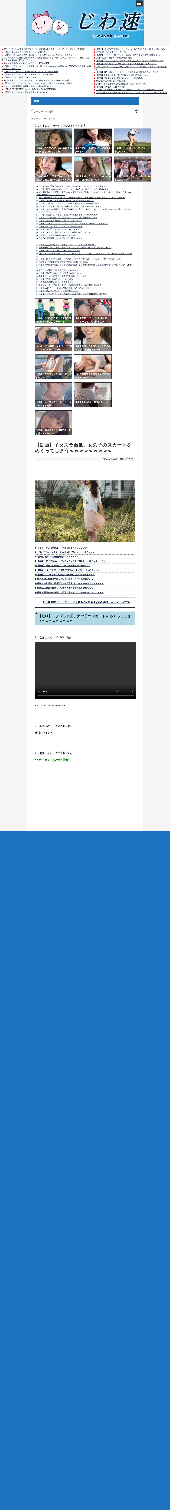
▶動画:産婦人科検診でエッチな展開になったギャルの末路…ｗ (64, 579)
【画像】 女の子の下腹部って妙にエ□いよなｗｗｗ (60, 221)
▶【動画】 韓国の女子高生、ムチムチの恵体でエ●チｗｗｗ (62, 565)
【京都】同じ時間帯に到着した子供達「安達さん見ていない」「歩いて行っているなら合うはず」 (80, 259)
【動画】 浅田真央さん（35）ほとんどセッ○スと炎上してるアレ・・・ (126, 64)
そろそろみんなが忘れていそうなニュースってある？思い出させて (67, 245)
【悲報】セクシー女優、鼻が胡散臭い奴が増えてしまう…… (122, 75)
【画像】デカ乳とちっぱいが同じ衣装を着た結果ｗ (60, 226)
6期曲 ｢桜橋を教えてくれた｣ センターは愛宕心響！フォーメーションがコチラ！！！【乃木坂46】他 (82, 198)
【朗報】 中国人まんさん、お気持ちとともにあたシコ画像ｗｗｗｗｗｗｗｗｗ (129, 61)
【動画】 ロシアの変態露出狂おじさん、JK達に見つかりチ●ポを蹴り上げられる (130, 49)
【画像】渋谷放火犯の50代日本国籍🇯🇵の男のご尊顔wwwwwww (31, 72)
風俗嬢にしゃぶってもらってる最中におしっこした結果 (62, 276)
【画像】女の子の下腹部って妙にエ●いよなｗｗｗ (60, 229)
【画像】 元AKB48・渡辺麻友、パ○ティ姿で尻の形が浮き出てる (66, 201)
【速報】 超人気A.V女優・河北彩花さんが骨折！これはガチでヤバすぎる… (71, 206)
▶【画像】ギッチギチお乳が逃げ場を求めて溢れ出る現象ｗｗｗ (65, 574)
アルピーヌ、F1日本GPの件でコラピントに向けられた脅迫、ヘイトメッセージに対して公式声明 (45, 49)
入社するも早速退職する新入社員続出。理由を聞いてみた (28, 86)
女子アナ (128, 458)
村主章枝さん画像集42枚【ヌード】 (111, 52)
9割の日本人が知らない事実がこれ (111, 81)
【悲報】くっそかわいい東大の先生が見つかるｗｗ (26, 92)
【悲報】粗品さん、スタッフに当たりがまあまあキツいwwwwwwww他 (69, 203)
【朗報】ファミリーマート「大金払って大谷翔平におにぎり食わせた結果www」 (73, 294)
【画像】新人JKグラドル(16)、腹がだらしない (58, 291)
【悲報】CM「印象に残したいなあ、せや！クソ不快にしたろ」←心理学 (127, 72)
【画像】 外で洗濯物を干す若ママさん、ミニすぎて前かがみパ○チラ (68, 218)
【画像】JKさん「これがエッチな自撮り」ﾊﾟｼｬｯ (59, 250)
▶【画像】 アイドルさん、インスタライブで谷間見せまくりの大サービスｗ (70, 561)
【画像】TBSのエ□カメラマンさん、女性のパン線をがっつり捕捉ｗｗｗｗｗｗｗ (73, 223)
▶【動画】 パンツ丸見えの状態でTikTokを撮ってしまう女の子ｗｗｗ (67, 570)
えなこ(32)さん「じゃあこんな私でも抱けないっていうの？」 (65, 288)
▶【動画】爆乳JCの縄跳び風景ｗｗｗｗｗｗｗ (57, 557)
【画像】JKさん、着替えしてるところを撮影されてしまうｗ (64, 232)
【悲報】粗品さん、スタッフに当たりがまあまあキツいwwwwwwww (68, 215)
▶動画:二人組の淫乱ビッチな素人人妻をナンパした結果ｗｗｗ (64, 588)
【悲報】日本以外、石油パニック (110, 87)
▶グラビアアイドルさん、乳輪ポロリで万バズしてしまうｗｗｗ (65, 552)
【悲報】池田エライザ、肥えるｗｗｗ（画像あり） (26, 52)
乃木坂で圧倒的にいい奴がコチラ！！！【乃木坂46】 (27, 63)
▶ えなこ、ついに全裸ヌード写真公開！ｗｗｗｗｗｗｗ (61, 548)
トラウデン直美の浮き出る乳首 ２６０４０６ (59, 270)
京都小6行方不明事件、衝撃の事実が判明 (114, 58)
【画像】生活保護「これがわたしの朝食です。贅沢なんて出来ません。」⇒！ (129, 90)
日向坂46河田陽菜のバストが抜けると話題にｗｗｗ (61, 238)
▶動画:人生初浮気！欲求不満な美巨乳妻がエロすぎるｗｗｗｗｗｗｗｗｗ (69, 583)
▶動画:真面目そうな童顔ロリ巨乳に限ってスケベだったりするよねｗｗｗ (69, 592)
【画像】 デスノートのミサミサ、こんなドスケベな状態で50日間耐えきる (128, 55)
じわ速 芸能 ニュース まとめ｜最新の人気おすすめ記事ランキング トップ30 (86, 602)
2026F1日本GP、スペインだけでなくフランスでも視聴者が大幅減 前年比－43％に (75, 247)
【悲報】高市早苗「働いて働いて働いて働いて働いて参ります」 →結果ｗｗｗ (73, 186)
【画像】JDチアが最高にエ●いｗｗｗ (20, 77)
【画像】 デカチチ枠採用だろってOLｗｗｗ (57, 235)
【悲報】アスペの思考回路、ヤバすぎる (56, 279)
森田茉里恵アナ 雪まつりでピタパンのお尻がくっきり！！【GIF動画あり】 (37, 80)
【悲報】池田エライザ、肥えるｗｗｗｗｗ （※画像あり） (29, 74)
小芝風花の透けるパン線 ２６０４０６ (56, 282)
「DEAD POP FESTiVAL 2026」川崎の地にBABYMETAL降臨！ (31, 89)
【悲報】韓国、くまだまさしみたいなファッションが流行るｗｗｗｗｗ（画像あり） (40, 83)
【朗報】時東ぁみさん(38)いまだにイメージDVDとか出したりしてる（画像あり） (39, 55)
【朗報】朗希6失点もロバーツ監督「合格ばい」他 (60, 273)
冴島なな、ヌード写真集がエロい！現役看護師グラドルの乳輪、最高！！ (70, 285)
